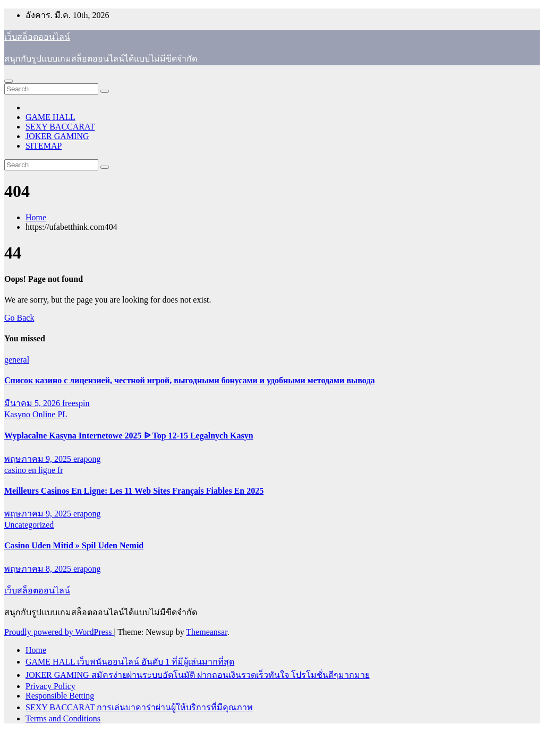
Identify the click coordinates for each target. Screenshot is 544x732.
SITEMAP (44, 145)
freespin (76, 403)
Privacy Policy (50, 686)
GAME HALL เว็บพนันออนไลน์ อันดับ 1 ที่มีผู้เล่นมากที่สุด (130, 661)
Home (36, 217)
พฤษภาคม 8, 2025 (38, 568)
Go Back (19, 317)
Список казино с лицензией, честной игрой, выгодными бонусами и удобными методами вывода (189, 380)
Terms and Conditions (63, 718)
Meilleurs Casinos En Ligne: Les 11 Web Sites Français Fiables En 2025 (134, 490)
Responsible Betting (60, 695)
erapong (87, 458)
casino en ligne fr (33, 470)
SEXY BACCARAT (60, 126)
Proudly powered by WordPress (59, 631)
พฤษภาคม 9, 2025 (38, 458)
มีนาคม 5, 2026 (33, 403)
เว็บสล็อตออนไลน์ (37, 36)
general (16, 359)
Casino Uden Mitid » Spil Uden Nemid (73, 545)
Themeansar (206, 631)
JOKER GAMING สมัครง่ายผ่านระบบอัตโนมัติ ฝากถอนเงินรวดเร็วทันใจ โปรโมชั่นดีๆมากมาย (198, 674)
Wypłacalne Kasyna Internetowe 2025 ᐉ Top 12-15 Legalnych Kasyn (128, 435)
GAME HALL (50, 117)
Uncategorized (29, 524)
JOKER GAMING (57, 136)
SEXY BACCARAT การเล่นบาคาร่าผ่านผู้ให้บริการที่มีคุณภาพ (139, 707)
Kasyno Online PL (35, 414)
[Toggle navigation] (8, 81)
